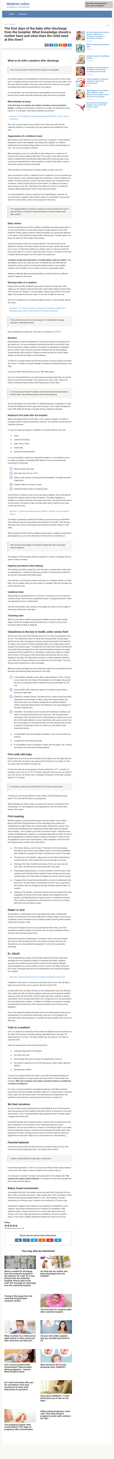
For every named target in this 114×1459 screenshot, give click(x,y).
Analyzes (90, 41)
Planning (90, 99)
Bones (89, 86)
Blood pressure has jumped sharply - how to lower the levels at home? (97, 105)
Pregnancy (23, 14)
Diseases (90, 61)
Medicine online (18, 4)
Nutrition (90, 49)
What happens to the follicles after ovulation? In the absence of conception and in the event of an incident (98, 94)
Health (11, 14)
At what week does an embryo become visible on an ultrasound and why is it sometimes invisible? (98, 35)
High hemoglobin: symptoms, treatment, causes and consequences (98, 81)
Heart (88, 109)
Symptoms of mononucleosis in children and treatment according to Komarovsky (98, 70)
